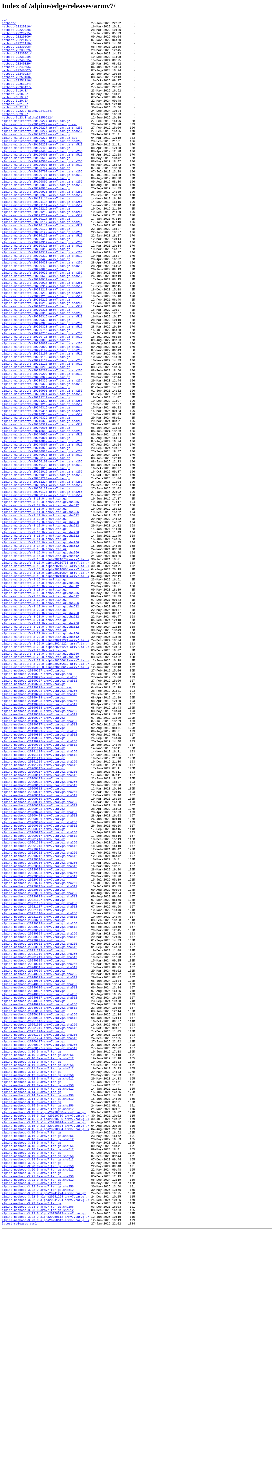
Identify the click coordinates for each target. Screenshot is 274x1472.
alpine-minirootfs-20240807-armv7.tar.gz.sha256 (42, 526)
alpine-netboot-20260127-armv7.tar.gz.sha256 (39, 1250)
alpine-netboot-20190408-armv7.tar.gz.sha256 (39, 838)
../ (4, 20)
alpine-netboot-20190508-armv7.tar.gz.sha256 (39, 850)
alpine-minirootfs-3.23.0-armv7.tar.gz (34, 777)
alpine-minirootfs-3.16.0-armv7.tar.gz (34, 692)
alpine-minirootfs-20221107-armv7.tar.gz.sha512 (42, 421)
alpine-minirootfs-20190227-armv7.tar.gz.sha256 (42, 150)
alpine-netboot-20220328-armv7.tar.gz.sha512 (39, 1048)
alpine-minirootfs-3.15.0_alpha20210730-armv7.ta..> (45, 668)
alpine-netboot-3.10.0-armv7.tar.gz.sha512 (38, 1267)
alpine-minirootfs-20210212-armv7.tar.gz (36, 356)
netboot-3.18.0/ (15, 109)
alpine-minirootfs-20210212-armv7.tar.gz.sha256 (42, 360)
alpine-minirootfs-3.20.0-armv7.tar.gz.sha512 (40, 736)
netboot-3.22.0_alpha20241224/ (27, 129)
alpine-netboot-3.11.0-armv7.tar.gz (31, 1271)
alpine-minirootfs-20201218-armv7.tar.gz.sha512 (42, 352)
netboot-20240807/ (17, 81)
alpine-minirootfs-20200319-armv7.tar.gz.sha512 (42, 303)
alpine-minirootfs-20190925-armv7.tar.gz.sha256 (42, 227)
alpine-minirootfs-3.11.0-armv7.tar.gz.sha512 (40, 615)
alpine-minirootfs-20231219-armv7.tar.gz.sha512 (42, 482)
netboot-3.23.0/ (15, 134)
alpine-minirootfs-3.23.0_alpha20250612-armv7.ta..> (45, 789)
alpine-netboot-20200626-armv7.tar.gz (33, 979)
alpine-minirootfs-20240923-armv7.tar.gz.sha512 (42, 542)
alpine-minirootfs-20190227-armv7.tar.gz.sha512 (42, 154)
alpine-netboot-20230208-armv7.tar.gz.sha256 (39, 1105)
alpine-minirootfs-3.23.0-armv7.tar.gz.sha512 (40, 785)
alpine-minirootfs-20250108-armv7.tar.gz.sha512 (42, 554)
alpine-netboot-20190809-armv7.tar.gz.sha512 (39, 878)
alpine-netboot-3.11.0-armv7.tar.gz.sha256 (38, 1275)
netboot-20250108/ (17, 89)
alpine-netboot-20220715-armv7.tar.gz (33, 1052)
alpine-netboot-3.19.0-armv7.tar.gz (31, 1380)
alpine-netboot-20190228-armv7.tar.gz (33, 817)
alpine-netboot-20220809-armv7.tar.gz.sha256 (39, 1068)
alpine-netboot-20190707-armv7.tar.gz (33, 858)
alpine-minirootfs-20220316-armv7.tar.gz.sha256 (42, 372)
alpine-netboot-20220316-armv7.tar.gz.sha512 (39, 1036)
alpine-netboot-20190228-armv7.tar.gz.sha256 (39, 825)
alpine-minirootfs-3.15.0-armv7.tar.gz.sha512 (40, 664)
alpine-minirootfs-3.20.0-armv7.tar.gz (34, 728)
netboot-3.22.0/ (15, 125)
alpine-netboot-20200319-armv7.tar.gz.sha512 (39, 963)
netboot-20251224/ (17, 97)
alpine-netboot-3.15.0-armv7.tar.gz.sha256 (38, 1323)
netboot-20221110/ (17, 49)
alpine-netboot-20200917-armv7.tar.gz (33, 991)
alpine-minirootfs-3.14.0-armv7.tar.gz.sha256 (40, 647)
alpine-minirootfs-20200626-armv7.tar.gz (36, 320)
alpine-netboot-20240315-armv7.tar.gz (33, 1149)
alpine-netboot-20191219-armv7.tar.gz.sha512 (39, 914)
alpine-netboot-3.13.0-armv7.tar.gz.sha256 (38, 1299)
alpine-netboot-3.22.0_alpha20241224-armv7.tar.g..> (45, 1432)
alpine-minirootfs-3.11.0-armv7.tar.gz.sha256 (40, 611)
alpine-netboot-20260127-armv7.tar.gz (33, 1246)
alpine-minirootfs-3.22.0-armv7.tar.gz (34, 753)
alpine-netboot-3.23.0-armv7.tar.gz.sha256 (38, 1445)
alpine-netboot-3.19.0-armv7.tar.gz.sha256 (38, 1384)
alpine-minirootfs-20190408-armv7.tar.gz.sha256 (42, 178)
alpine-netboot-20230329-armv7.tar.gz (33, 1113)
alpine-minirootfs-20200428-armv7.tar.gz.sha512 (42, 316)
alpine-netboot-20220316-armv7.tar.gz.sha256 (39, 1032)
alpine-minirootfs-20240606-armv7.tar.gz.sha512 (42, 518)
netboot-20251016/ (17, 93)
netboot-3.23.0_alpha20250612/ (27, 138)
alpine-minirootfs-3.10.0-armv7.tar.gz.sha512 (40, 603)
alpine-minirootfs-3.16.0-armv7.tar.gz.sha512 (40, 700)
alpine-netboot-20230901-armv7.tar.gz (33, 1125)
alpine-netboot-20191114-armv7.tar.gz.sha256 (39, 898)
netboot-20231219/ (17, 65)
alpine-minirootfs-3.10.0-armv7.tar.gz (34, 595)
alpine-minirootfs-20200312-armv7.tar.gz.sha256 (42, 287)
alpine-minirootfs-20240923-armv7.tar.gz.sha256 (42, 538)
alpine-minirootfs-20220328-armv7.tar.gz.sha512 (42, 388)
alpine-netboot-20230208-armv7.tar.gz (33, 1101)
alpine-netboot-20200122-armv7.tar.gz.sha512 (39, 939)
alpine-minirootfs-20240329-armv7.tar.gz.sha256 (42, 502)
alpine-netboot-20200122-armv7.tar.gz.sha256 (39, 935)
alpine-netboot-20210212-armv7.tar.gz (33, 1016)
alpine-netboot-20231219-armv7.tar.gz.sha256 (39, 1141)
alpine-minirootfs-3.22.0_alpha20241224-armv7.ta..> (45, 765)
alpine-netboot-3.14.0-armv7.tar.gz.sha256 (38, 1311)
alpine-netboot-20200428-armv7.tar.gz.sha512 (39, 975)
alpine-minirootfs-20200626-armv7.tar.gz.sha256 (42, 324)
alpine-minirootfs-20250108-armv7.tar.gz (36, 546)
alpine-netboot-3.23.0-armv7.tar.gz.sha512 (38, 1449)
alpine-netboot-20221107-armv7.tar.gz (33, 1076)
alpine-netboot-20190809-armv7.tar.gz (33, 870)
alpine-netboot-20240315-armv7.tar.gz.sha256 (39, 1153)
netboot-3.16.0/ (15, 105)
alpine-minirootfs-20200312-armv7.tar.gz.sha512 (42, 291)
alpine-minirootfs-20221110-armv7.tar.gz (36, 425)
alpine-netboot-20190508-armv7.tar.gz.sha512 (39, 854)
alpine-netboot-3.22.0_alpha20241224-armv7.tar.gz (44, 1428)
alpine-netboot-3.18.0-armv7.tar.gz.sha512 (38, 1376)
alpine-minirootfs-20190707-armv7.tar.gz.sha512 (42, 206)
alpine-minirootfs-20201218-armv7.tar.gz (36, 344)
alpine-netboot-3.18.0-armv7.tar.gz (31, 1368)
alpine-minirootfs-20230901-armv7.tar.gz (36, 461)
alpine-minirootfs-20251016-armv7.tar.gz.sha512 (42, 566)
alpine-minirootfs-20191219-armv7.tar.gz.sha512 (42, 255)
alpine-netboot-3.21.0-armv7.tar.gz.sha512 (38, 1412)
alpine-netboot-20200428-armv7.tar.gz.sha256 (39, 971)
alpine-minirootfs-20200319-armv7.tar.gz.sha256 (42, 299)
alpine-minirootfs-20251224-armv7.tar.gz (36, 571)
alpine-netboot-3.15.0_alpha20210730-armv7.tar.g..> (45, 1335)
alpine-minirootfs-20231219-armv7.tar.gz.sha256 (42, 477)
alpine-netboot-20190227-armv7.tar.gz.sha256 (39, 809)
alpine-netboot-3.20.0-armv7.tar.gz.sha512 (38, 1400)
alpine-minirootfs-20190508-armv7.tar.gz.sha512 (42, 194)
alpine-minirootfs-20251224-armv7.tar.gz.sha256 (42, 575)
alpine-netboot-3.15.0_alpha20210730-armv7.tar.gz (44, 1331)
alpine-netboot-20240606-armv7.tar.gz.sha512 (39, 1182)
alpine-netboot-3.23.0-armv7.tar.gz (31, 1441)
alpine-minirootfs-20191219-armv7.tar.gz (36, 247)
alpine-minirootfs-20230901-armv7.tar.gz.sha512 (42, 469)
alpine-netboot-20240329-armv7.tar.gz (33, 1161)
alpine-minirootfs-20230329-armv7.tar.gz (36, 449)
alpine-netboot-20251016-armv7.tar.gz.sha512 (39, 1230)
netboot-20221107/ (17, 44)
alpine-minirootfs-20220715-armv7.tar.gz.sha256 (42, 397)
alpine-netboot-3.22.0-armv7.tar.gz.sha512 (38, 1424)
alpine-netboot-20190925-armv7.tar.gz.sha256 (39, 886)
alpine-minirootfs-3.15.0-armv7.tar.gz (34, 655)
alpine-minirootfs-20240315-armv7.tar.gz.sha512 (42, 494)
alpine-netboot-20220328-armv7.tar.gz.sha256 (39, 1044)
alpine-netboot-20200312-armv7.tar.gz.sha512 (39, 951)
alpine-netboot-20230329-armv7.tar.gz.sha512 (39, 1121)
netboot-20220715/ (17, 36)
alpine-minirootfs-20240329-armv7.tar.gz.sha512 (42, 506)
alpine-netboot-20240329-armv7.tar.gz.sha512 (39, 1169)
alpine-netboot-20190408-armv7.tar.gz (33, 834)
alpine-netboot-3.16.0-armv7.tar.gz (31, 1356)
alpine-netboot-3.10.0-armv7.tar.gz (31, 1258)
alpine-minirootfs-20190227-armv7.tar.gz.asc (39, 146)
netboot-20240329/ (17, 73)
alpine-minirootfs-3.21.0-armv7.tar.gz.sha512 (40, 749)
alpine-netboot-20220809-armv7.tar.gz (33, 1064)
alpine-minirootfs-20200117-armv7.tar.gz (36, 259)
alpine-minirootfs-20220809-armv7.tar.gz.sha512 (42, 413)
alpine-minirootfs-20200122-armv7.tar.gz (36, 271)
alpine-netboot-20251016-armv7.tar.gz (33, 1222)
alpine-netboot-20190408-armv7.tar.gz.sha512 (39, 842)
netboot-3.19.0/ (15, 113)
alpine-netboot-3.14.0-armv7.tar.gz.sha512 (38, 1315)
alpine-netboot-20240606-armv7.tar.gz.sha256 (39, 1177)
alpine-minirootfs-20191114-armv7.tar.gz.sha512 (42, 243)
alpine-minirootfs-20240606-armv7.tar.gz (36, 510)
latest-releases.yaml (19, 1465)
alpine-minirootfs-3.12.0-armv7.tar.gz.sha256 (40, 623)
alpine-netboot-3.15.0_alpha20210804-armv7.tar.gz (44, 1343)
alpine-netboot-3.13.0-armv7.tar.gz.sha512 (38, 1303)
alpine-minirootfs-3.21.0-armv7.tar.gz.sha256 (40, 745)
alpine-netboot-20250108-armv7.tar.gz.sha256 (39, 1214)
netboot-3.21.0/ (15, 121)
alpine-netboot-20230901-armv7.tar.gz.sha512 (39, 1133)
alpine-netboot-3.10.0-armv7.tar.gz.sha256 (38, 1262)
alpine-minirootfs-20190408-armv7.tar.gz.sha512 (42, 182)
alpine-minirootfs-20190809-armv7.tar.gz (36, 210)
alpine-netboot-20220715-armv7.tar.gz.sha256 (39, 1056)
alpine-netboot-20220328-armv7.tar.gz (33, 1040)
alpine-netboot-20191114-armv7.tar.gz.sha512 (39, 902)
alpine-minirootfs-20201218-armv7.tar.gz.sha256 (42, 348)
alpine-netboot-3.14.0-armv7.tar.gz (31, 1307)
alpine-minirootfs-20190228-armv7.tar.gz (36, 158)
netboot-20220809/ (17, 40)
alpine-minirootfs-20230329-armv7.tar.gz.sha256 (42, 453)
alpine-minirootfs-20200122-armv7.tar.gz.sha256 (42, 275)
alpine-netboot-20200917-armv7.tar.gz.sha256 (39, 995)
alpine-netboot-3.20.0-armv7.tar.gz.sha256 (38, 1396)
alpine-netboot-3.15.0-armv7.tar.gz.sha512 (38, 1327)
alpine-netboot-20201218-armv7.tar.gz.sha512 (39, 1012)
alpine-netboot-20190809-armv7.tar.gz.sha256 (39, 874)
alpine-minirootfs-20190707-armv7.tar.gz (36, 198)
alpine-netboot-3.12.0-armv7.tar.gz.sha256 (38, 1287)
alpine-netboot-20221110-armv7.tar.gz (33, 1088)
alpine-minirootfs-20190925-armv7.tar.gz (36, 223)
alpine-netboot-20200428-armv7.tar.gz (33, 967)
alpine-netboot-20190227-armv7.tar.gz (33, 801)
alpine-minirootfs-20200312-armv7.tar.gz (36, 283)
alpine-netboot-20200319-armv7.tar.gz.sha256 (39, 959)
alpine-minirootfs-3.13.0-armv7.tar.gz (34, 631)
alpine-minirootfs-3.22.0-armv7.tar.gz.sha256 (40, 757)
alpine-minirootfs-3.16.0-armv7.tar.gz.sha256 (40, 696)
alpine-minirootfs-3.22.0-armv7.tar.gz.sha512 (40, 761)
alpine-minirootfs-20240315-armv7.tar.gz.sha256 (42, 490)
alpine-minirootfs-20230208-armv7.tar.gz (36, 437)
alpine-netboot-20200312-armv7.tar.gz (33, 943)
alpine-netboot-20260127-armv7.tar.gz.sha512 (39, 1254)
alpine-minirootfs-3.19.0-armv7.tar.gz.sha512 (40, 724)
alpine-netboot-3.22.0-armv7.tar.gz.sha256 (38, 1420)
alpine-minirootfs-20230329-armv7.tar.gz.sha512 (42, 457)
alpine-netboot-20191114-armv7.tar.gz (33, 894)
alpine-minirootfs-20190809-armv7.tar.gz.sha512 (42, 218)
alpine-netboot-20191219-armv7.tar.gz (33, 906)
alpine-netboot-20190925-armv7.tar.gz (33, 882)
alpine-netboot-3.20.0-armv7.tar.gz (31, 1392)
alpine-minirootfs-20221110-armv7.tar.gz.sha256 (42, 429)
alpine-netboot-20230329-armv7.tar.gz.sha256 (39, 1117)
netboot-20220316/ (17, 28)
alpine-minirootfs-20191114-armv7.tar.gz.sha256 (42, 239)
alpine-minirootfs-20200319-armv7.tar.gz (36, 295)
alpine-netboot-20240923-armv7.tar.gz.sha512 (39, 1206)
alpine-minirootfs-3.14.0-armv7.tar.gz (34, 643)
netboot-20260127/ (17, 101)
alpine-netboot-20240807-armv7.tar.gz (33, 1186)
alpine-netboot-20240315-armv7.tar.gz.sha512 (39, 1157)
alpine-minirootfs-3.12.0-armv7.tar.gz (34, 619)
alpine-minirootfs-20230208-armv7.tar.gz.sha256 (42, 441)
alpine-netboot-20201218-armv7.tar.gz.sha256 (39, 1008)
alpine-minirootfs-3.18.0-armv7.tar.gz (34, 704)
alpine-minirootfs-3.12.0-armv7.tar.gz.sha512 (40, 627)
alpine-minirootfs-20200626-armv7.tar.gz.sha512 (42, 328)
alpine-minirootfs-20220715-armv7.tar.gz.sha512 (42, 401)
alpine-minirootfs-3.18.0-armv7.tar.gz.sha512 (40, 712)
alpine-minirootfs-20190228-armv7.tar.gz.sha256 (42, 166)
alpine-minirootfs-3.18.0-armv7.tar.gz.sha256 (40, 708)
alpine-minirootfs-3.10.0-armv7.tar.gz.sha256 (40, 599)
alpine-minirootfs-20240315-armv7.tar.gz (36, 486)
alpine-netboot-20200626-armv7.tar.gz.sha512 (39, 987)
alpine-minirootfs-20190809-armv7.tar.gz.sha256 (42, 214)
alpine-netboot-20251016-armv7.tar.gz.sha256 (39, 1226)
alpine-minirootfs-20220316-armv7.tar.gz (36, 368)
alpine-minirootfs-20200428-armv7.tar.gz (36, 308)
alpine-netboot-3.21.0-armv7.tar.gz (31, 1404)
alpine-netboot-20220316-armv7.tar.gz (33, 1028)
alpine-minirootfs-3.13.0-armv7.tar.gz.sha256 (40, 635)
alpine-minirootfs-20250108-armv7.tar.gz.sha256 (42, 550)
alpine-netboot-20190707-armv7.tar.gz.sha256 (39, 862)
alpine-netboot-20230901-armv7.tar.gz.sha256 (39, 1129)
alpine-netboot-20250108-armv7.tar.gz (33, 1210)
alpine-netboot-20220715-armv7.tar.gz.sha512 (39, 1060)
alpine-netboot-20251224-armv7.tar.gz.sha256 (39, 1238)
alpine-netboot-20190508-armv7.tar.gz (33, 846)
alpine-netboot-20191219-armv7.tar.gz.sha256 (39, 910)
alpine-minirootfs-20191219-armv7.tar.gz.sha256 (42, 251)
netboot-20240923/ (17, 85)
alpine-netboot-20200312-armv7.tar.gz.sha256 (39, 947)
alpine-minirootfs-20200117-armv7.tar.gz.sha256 (42, 263)
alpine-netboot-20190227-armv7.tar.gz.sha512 (39, 813)
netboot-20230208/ (17, 53)
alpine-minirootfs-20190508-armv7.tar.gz (36, 186)
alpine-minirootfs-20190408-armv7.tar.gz (36, 174)
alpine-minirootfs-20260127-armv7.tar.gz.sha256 (42, 587)
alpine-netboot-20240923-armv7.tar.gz (33, 1198)
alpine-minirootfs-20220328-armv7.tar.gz (36, 380)
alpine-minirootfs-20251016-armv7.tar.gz (36, 558)
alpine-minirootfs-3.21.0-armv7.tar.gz (34, 740)
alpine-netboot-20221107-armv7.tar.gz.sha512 (39, 1084)
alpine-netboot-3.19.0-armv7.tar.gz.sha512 (38, 1388)
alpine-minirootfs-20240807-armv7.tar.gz (36, 522)
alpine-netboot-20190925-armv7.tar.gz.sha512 (39, 890)
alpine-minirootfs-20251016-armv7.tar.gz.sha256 (42, 562)
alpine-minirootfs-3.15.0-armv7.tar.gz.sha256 (40, 660)
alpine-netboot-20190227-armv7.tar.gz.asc (37, 805)
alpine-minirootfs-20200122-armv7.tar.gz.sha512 (42, 279)
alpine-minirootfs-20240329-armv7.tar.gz (36, 498)
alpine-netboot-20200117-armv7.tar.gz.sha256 (39, 923)
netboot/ (9, 24)
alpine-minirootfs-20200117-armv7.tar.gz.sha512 (42, 267)
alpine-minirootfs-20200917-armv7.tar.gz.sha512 (42, 340)
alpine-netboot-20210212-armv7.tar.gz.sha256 (39, 1020)
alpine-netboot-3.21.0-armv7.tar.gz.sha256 (38, 1408)
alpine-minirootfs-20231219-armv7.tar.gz (36, 473)
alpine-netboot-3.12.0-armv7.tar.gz (31, 1283)
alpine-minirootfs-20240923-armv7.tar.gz (36, 534)
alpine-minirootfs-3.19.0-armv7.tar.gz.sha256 (40, 720)
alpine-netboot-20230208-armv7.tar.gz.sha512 (39, 1109)
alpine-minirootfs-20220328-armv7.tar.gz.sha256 (42, 384)
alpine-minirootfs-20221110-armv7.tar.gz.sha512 (42, 433)
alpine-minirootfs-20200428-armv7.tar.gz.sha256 (42, 312)
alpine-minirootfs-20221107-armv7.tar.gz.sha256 (42, 417)
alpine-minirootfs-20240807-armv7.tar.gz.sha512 (42, 530)
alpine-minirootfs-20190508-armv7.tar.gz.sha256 (42, 190)
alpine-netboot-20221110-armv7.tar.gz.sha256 (39, 1093)
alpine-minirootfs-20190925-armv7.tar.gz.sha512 (42, 231)
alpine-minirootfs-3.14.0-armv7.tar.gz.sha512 (40, 651)
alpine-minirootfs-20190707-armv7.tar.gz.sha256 (42, 202)
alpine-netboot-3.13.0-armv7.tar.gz (31, 1295)
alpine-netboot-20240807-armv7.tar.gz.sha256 (39, 1190)
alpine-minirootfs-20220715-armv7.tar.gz (36, 392)
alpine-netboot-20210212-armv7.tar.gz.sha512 (39, 1024)
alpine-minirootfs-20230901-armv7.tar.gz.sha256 (42, 465)
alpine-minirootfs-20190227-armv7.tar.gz (36, 142)
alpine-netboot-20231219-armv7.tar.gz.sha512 (39, 1145)
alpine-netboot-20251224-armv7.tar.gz (33, 1234)
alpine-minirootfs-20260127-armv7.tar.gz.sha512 (42, 591)
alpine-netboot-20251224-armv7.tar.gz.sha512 (39, 1242)
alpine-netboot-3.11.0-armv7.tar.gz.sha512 (38, 1279)
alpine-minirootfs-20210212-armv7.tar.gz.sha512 (42, 364)
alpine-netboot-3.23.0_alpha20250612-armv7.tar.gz (44, 1453)
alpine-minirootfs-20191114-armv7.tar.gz (36, 235)
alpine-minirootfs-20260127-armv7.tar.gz (36, 583)
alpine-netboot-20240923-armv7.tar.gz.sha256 (39, 1202)
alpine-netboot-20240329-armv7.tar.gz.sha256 (39, 1165)
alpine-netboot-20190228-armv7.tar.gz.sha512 (39, 829)
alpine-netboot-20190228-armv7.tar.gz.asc (37, 821)
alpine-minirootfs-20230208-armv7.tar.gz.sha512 (42, 445)
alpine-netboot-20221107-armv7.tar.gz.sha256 (39, 1080)
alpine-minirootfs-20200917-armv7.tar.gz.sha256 (42, 336)
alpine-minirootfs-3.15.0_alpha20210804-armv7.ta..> (45, 680)
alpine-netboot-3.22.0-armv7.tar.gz (31, 1416)
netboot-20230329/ (17, 57)
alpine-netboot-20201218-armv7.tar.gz (33, 1003)
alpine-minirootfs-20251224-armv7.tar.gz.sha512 (42, 579)
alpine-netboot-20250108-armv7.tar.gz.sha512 (39, 1218)
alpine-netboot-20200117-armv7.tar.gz (33, 919)
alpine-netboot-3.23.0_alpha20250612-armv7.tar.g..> (45, 1457)
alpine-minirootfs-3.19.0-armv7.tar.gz (34, 716)
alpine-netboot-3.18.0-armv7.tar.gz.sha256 (38, 1372)
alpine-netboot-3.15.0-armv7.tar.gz (31, 1319)
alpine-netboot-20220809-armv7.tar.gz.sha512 (39, 1072)
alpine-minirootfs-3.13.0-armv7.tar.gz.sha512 (40, 639)
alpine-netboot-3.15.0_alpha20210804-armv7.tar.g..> (45, 1347)
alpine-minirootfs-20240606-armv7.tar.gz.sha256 (42, 514)
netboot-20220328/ (17, 32)
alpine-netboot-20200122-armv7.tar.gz (33, 931)
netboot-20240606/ (17, 77)
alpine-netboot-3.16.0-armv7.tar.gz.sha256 (38, 1360)
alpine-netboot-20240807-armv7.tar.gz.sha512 (39, 1194)
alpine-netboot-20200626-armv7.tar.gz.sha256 (39, 983)
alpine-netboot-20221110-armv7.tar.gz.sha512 (39, 1097)
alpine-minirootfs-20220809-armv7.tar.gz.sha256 (42, 409)
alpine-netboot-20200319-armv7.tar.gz (33, 955)
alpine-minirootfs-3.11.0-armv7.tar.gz (34, 607)
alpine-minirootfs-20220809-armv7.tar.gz (36, 405)
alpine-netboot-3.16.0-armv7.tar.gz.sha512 (38, 1364)
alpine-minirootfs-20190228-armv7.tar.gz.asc (39, 162)
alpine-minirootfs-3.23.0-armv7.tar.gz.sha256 (40, 781)
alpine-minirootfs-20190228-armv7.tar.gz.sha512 (42, 170)
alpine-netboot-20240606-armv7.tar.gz (33, 1173)
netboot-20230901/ (17, 61)
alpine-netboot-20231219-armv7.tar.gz (33, 1137)
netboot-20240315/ (17, 69)
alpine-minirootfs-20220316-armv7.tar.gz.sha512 (42, 376)
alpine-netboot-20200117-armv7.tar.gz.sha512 (39, 927)
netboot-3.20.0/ (15, 117)
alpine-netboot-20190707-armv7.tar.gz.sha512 (39, 866)
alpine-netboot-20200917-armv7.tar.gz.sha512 (39, 999)
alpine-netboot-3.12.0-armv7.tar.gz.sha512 (38, 1291)
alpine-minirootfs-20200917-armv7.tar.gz (36, 332)
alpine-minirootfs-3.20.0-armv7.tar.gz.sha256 (40, 732)
